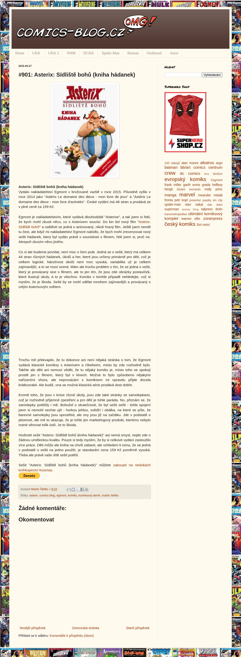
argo (219, 163)
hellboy (217, 185)
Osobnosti (154, 53)
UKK (36, 53)
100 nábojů (172, 163)
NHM (71, 53)
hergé (169, 189)
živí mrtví (203, 225)
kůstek (181, 189)
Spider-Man (110, 53)
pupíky (207, 200)
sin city (217, 200)
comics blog (47, 495)
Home (19, 53)
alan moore (190, 163)
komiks (72, 495)
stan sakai (194, 204)
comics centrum (207, 167)
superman (172, 209)
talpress (207, 209)
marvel (187, 194)
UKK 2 (53, 53)
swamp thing (190, 209)
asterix (33, 495)
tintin (219, 209)
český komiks (180, 224)
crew (170, 173)
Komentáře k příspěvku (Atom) (72, 636)
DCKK (88, 53)
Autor (174, 53)
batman (171, 167)
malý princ (213, 189)
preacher (195, 200)
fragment (216, 180)
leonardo (195, 189)
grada (206, 185)
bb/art (185, 167)
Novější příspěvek (32, 628)
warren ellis (190, 218)
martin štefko (110, 495)
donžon (217, 173)
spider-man (173, 204)
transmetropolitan (176, 214)
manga (170, 195)
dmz (206, 173)
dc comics (190, 173)
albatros (207, 163)
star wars (214, 204)
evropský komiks (185, 179)
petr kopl (181, 200)
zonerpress (212, 218)
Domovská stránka (85, 628)
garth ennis (191, 185)
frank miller (173, 185)
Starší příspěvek (137, 628)
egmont (61, 495)
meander (204, 195)
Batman (133, 53)
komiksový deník (89, 495)
